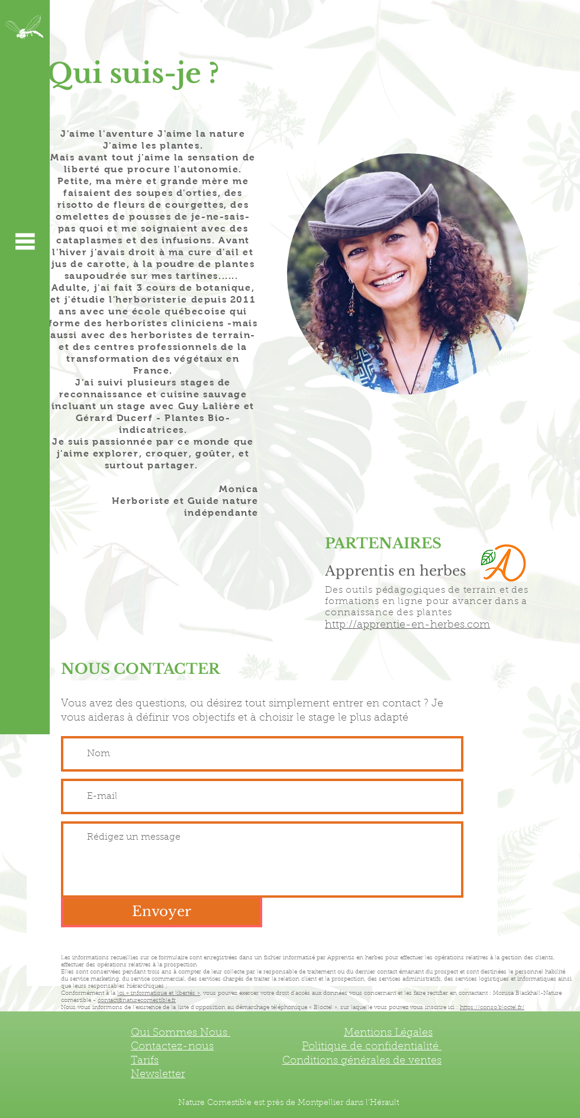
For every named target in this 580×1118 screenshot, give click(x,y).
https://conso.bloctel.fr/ (492, 1008)
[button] (25, 241)
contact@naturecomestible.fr (137, 1001)
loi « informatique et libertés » (158, 994)
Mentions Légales (388, 1033)
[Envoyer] (161, 911)
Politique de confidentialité (372, 1047)
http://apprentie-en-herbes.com (407, 625)
